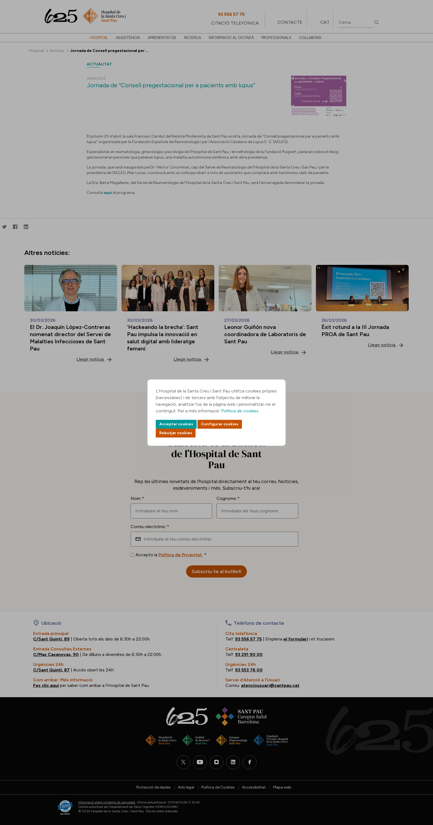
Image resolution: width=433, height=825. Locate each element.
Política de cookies (239, 410)
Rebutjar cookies (175, 433)
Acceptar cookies (176, 424)
